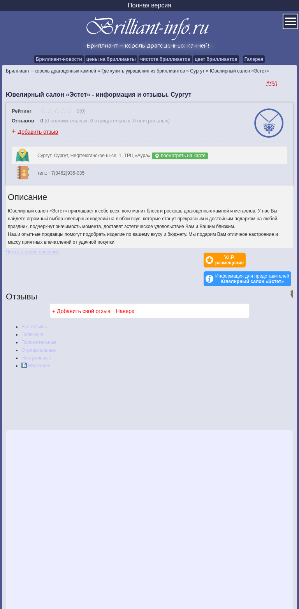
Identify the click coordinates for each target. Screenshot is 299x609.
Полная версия (149, 5)
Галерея (253, 59)
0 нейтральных (150, 121)
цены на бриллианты (111, 59)
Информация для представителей (252, 260)
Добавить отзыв (38, 132)
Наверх (125, 292)
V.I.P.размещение (185, 260)
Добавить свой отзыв (83, 292)
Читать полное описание (32, 252)
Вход (271, 82)
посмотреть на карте (180, 156)
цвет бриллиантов (216, 59)
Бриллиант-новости (59, 59)
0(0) (63, 111)
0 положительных (67, 121)
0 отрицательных (110, 121)
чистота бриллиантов (165, 59)
